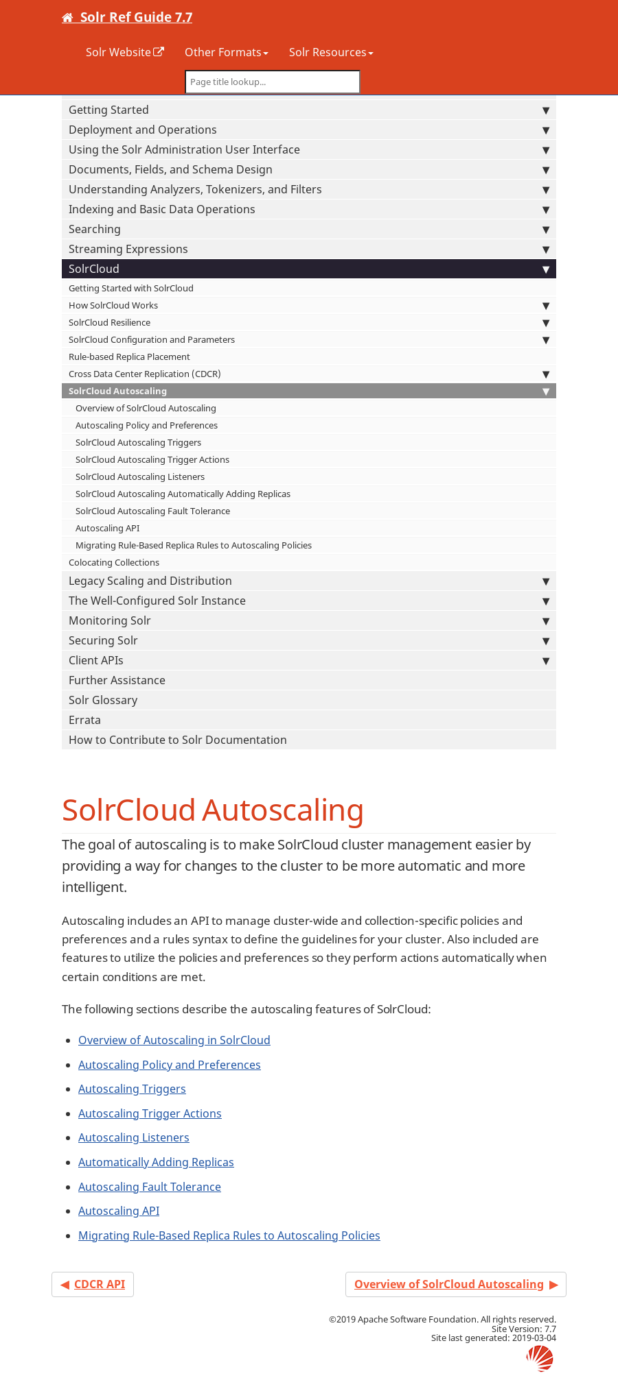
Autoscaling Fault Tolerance (149, 1186)
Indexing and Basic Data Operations (309, 209)
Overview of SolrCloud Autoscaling (146, 408)
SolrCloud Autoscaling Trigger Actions (152, 459)
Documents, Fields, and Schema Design (309, 169)
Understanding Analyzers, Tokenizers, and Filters (309, 189)
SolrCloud (309, 268)
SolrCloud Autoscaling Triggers (138, 442)
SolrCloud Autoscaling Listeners (140, 476)
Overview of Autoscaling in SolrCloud (174, 1040)
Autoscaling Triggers (132, 1088)
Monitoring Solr (309, 620)
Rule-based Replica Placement (129, 356)
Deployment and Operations (309, 129)
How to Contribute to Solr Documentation (178, 739)
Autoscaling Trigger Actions (150, 1113)
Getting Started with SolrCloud (131, 288)
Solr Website (118, 52)
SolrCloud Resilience (309, 322)
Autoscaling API (107, 528)
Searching (309, 229)
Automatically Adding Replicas (156, 1162)
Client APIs (309, 660)
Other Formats (226, 52)
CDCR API (99, 1284)
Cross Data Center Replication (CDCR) (309, 373)
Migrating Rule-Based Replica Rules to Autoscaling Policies (194, 545)
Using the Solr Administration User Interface (309, 149)
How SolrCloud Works (309, 305)
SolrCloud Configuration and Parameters (309, 339)
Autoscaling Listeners (134, 1137)
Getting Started (309, 109)
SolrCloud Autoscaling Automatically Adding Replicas (183, 493)
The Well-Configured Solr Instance (309, 600)
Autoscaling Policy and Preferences (147, 425)
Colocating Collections (114, 562)
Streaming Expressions (309, 248)
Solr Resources (331, 52)
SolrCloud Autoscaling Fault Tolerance (153, 511)
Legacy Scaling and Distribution (309, 580)
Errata (85, 719)
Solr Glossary (103, 700)
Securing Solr (309, 640)
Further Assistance (117, 680)
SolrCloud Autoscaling (309, 391)
